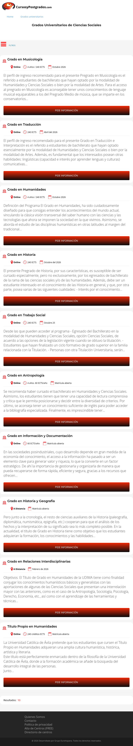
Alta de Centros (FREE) (39, 728)
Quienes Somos (35, 717)
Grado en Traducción (24, 124)
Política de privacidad (38, 724)
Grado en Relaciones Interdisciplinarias (38, 561)
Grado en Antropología (25, 375)
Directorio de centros (38, 732)
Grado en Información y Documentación (40, 436)
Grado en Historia (21, 255)
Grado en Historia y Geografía (31, 501)
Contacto (30, 721)
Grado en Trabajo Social (26, 315)
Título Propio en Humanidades (32, 626)
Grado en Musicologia (24, 59)
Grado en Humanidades (26, 189)
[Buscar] (129, 11)
